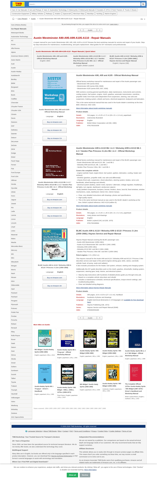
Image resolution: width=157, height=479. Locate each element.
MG (12, 254)
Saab (13, 343)
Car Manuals (22, 10)
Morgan (14, 266)
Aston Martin (15, 60)
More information (90, 470)
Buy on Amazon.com (54, 122)
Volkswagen (15, 398)
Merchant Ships (78, 14)
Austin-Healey (16, 71)
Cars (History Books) (18, 25)
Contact (65, 431)
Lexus (13, 219)
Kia (12, 207)
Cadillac (14, 99)
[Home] (13, 18)
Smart (13, 363)
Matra (13, 238)
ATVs (108, 10)
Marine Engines (110, 14)
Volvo (13, 401)
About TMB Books (50, 431)
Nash (13, 273)
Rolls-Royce (15, 335)
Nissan (13, 277)
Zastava (14, 413)
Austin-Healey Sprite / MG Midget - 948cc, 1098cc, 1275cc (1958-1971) (66, 390)
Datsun (13, 137)
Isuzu (13, 196)
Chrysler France (17, 106)
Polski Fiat (15, 312)
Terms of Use (127, 431)
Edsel (13, 157)
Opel (13, 289)
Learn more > (114, 24)
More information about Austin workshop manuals (94, 108)
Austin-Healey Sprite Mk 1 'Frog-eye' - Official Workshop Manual (66, 352)
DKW (13, 149)
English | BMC (52, 58)
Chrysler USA (16, 110)
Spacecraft (67, 14)
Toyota (13, 382)
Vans (45, 10)
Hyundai (14, 188)
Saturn (13, 347)
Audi (12, 64)
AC (12, 40)
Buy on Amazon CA (55, 138)
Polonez (14, 308)
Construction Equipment (20, 14)
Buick (13, 95)
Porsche (14, 320)
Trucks (127, 10)
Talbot (13, 378)
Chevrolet (14, 102)
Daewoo (14, 122)
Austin (33, 19)
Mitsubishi (14, 262)
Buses (134, 10)
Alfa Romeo (15, 48)
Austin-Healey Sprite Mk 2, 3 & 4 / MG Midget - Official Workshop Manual (135, 353)
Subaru (13, 366)
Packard (14, 293)
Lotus (13, 231)
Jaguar (13, 200)
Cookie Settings (115, 431)
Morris (13, 270)
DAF (12, 126)
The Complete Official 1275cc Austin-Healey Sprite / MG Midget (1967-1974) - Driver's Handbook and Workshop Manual (135, 388)
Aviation (58, 14)
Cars (13, 10)
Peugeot (14, 301)
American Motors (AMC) (20, 56)
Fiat (12, 169)
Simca (13, 355)
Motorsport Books (17, 33)
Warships (90, 14)
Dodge (13, 153)
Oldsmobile (15, 285)
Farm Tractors (117, 10)
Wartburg (14, 405)
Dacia (13, 118)
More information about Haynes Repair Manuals (93, 288)
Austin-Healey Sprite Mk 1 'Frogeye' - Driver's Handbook (44, 389)
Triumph (14, 390)
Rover (13, 339)
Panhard (14, 297)
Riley (13, 332)
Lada (13, 211)
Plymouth (14, 304)
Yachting (99, 14)
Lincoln (13, 223)
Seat (13, 351)
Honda (13, 184)
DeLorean (14, 141)
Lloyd (13, 227)
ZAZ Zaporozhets (17, 417)
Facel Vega (15, 161)
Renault (14, 328)
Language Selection (35, 431)
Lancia (13, 215)
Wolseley (14, 409)
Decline (85, 475)
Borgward (14, 87)
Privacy (94, 431)
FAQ (71, 431)
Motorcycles (73, 10)
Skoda (13, 359)
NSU (13, 281)
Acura (13, 44)
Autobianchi (15, 75)
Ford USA (14, 176)
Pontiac (14, 316)
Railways (49, 14)
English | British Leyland (89, 60)
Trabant (14, 386)
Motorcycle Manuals (87, 10)
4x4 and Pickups (35, 10)
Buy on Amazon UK (55, 130)
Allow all (72, 475)
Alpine (13, 52)
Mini (12, 258)
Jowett (13, 203)
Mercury (14, 250)
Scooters (100, 10)
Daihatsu (14, 130)
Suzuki (13, 374)
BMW (13, 83)
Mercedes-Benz (17, 246)
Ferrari (13, 165)
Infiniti (13, 192)
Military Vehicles (38, 14)
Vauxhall (14, 394)
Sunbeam (14, 370)
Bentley (14, 79)
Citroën (13, 114)
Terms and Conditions (82, 431)
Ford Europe (15, 172)
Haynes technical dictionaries (61, 456)
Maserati (14, 235)
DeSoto (14, 145)
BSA (12, 91)
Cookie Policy (103, 431)
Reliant (13, 324)
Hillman (14, 180)
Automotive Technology (58, 10)
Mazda (13, 242)
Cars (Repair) (22, 19)
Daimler (14, 134)
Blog (59, 431)
